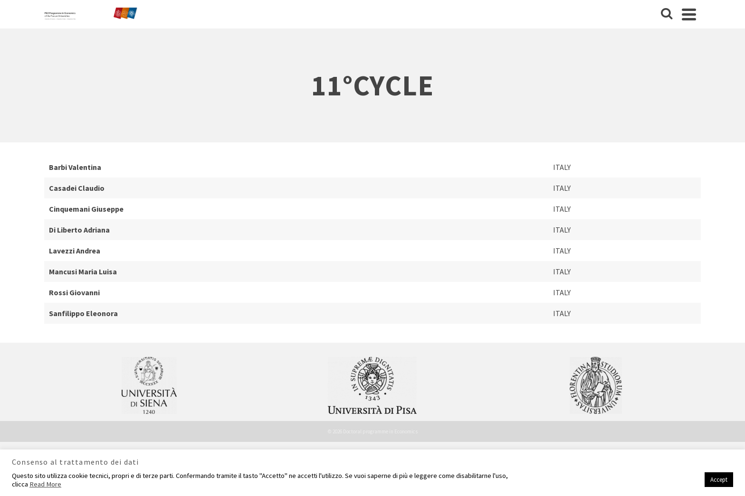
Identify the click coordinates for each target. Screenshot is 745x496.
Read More (45, 484)
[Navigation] (689, 14)
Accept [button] (718, 480)
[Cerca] (666, 14)
